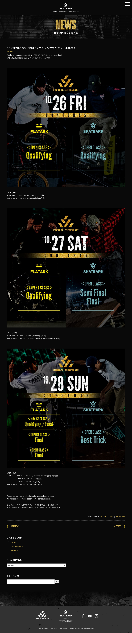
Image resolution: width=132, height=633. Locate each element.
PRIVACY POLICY (43, 628)
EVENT (13, 542)
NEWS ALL (120, 517)
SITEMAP (54, 628)
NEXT (117, 526)
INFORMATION (106, 517)
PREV (15, 526)
